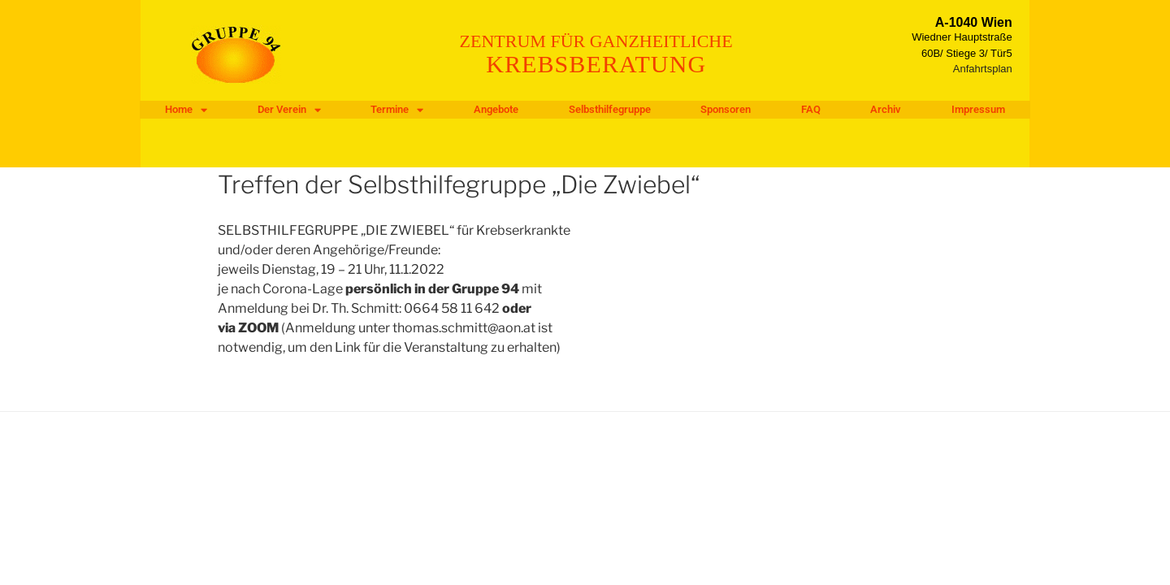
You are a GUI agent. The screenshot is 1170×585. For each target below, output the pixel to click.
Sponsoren (725, 109)
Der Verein (289, 110)
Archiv (885, 109)
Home (186, 110)
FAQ (811, 109)
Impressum (978, 109)
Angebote (496, 109)
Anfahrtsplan (982, 69)
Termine (396, 110)
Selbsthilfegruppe (610, 109)
